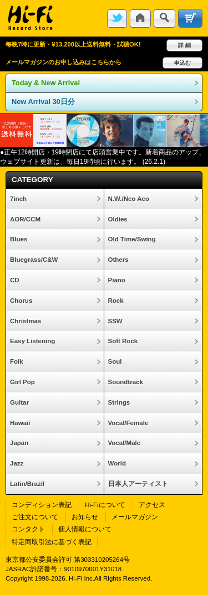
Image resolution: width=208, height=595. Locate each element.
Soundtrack (125, 382)
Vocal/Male (124, 442)
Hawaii (20, 423)
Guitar (19, 402)
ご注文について (35, 517)
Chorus (21, 300)
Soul (115, 361)
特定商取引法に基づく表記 (52, 542)
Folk (16, 361)
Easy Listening (32, 341)
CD (14, 280)
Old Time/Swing (132, 239)
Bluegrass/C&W (34, 259)
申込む (182, 63)
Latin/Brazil (27, 483)
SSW (115, 321)
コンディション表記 (42, 504)
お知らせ (85, 517)
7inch (18, 198)
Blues (18, 239)
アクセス (152, 504)
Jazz (16, 463)
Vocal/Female (128, 423)
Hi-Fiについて (105, 504)
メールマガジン (134, 517)
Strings (119, 402)
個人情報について (84, 529)
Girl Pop (22, 382)
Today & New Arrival (46, 83)
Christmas (25, 321)
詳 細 (184, 45)
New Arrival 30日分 (43, 101)
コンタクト (28, 529)
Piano (116, 280)
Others (118, 259)
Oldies (118, 219)
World (117, 463)
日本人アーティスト (138, 483)
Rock (116, 300)
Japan (19, 442)
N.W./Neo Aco (128, 198)
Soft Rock (123, 341)
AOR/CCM (25, 219)
